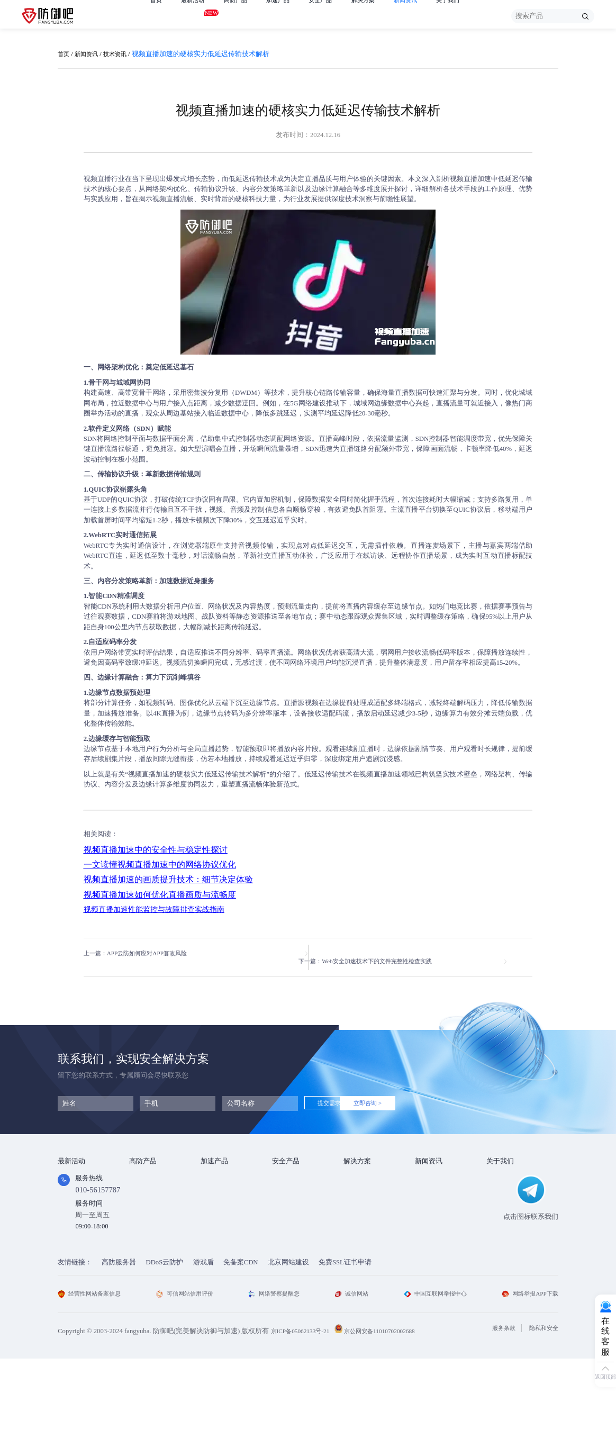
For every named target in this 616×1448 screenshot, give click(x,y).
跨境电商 (357, 1226)
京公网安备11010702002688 (393, 1421)
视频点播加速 (221, 1212)
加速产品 (290, 16)
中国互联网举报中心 (432, 1383)
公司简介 (500, 1171)
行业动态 (428, 1185)
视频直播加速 (470, 179)
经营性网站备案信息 (94, 1383)
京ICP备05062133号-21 (304, 1421)
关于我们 (477, 16)
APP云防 (142, 1212)
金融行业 (357, 1171)
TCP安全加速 (220, 1198)
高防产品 (244, 16)
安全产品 (337, 16)
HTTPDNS (287, 1212)
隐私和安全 (541, 1418)
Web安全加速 (220, 1171)
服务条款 (495, 1418)
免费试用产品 (78, 1185)
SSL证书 (284, 1171)
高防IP (139, 1185)
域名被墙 (357, 1254)
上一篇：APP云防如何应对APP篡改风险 (144, 953)
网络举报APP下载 (526, 1383)
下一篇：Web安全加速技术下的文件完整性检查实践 (404, 953)
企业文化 (500, 1185)
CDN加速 (215, 1185)
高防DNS (142, 1226)
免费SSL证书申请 (345, 1351)
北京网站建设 (288, 1351)
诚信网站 (351, 1383)
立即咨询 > (397, 1096)
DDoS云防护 (165, 1351)
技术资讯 (123, 54)
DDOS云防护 (148, 1171)
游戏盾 (139, 1198)
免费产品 (71, 1171)
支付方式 (500, 1212)
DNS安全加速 (221, 1240)
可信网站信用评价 (189, 1383)
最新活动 (197, 15)
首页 (157, 16)
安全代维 (286, 1198)
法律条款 (500, 1198)
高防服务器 (119, 1351)
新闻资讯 (431, 16)
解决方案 (384, 16)
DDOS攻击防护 (366, 1185)
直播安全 (357, 1212)
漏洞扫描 (286, 1185)
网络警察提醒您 (276, 1383)
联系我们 (500, 1226)
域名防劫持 (360, 1240)
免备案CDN (240, 1351)
